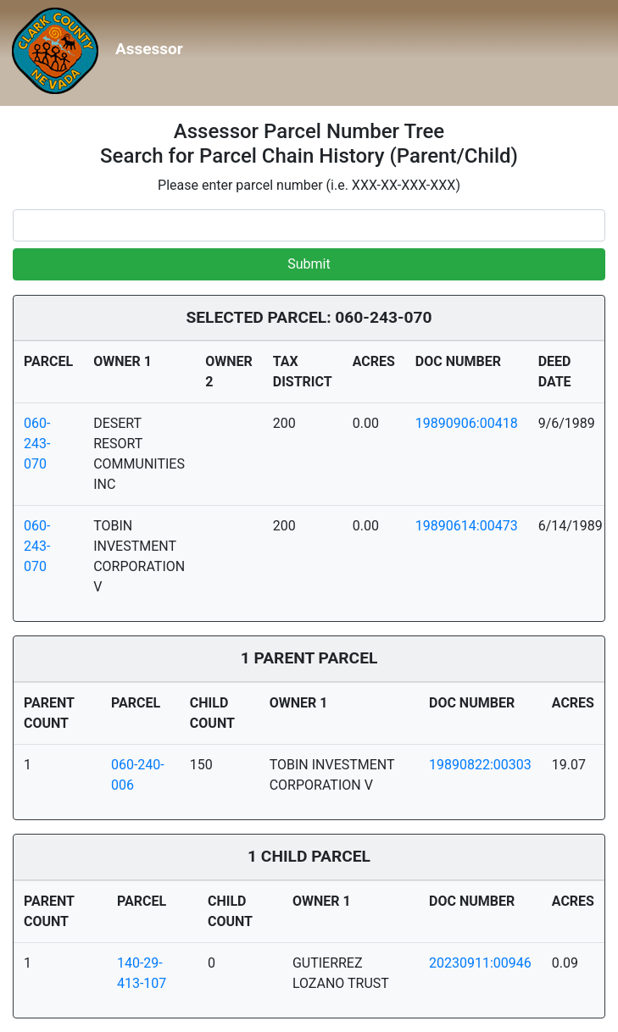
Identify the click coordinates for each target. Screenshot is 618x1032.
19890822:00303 (480, 765)
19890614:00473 (466, 526)
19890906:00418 (466, 423)
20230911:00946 (480, 963)
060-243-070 (37, 443)
